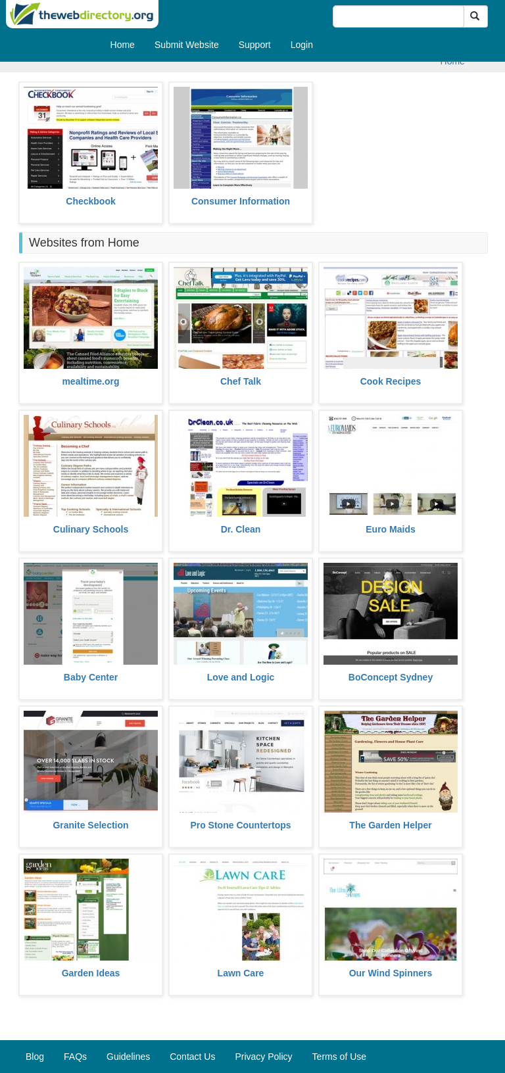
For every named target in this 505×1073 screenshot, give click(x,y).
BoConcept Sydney (391, 677)
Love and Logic (241, 677)
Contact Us (192, 1056)
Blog (35, 1056)
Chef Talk (240, 381)
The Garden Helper (390, 825)
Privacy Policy (263, 1056)
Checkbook (90, 201)
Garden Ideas (91, 973)
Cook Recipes (390, 381)
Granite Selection (90, 825)
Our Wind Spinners (391, 973)
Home (122, 44)
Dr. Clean (241, 529)
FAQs (75, 1056)
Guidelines (128, 1056)
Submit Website (187, 44)
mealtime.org (90, 381)
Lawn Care (241, 973)
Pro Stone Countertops (240, 825)
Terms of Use (339, 1056)
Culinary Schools (90, 529)
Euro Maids (390, 529)
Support (255, 44)
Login (302, 44)
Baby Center (91, 677)
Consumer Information (240, 201)
